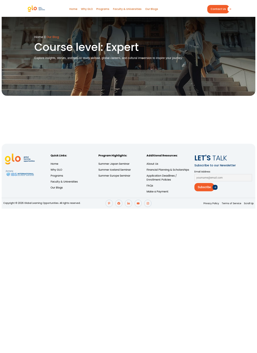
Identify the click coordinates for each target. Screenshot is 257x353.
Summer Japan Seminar (114, 164)
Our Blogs (151, 9)
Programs (102, 9)
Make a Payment (157, 191)
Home (74, 9)
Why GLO (87, 9)
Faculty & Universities (127, 9)
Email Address (202, 171)
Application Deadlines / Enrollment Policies (162, 178)
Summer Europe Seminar (114, 176)
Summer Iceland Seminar (115, 170)
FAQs (150, 185)
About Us (152, 164)
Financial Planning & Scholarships (168, 170)
